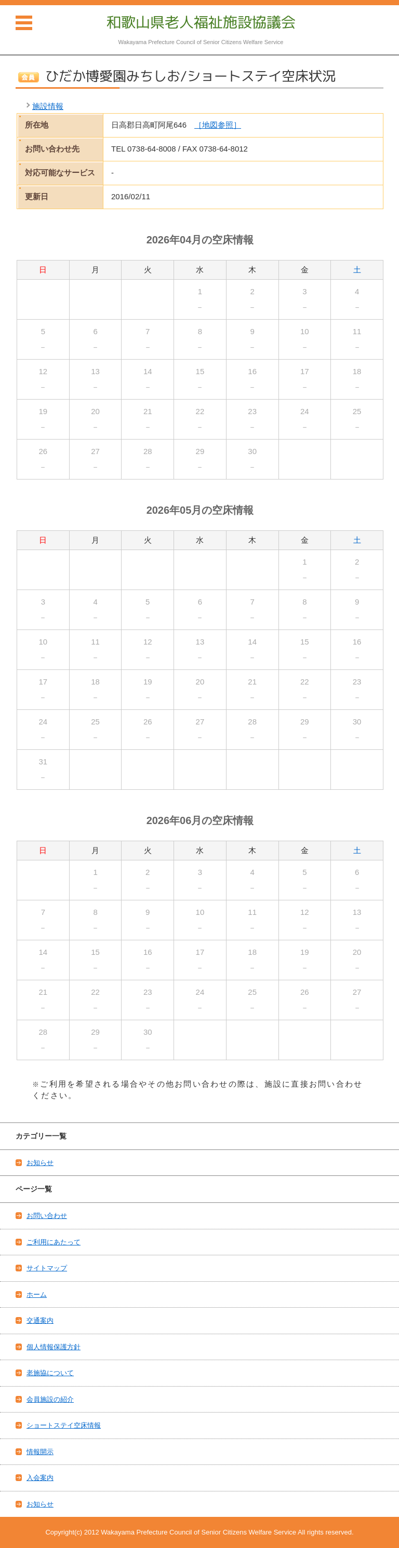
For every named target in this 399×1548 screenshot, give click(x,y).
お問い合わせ (46, 1216)
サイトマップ (46, 1268)
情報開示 (40, 1452)
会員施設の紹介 (50, 1399)
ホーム (36, 1294)
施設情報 (47, 106)
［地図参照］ (217, 124)
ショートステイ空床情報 (63, 1425)
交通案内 (40, 1320)
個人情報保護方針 (53, 1347)
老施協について (50, 1373)
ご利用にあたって (53, 1242)
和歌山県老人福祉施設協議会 (201, 22)
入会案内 (40, 1478)
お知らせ (40, 1163)
